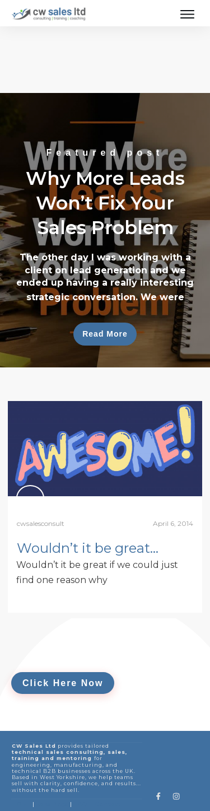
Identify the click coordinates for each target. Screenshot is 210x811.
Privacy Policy (67, 794)
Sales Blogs (51, 773)
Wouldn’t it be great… (87, 517)
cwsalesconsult (40, 492)
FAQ (80, 773)
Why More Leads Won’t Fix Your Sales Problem (105, 199)
